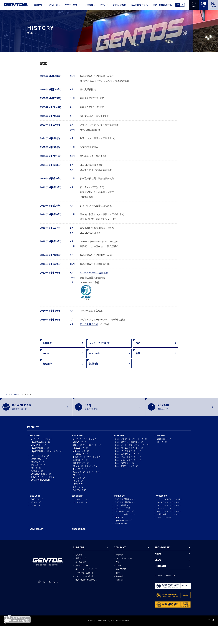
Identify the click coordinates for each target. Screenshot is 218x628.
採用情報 (120, 582)
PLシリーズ (162, 444)
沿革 (118, 575)
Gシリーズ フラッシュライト (85, 441)
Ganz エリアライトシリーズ (127, 456)
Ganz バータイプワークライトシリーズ (132, 447)
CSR (118, 564)
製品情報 (38, 5)
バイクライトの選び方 (84, 579)
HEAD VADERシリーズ (40, 444)
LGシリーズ (78, 483)
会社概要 (120, 557)
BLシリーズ (35, 508)
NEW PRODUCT (36, 531)
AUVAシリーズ (37, 473)
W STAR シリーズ (38, 467)
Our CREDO (121, 571)
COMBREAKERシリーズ (41, 476)
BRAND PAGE (162, 549)
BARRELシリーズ (80, 462)
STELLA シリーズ (81, 453)
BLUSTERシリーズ (81, 465)
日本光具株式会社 (89, 324)
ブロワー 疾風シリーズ (125, 517)
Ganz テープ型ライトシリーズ (128, 453)
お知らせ (53, 5)
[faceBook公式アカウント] (39, 584)
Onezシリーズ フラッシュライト (87, 474)
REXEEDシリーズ (80, 450)
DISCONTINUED (79, 531)
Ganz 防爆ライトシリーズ (126, 468)
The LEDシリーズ (80, 471)
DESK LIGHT (77, 498)
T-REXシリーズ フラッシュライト (87, 459)
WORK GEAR (119, 498)
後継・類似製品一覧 (162, 5)
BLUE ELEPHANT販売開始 (94, 272)
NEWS (158, 556)
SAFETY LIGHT (79, 492)
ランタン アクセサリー (167, 511)
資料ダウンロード (82, 568)
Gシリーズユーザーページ (86, 571)
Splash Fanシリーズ (123, 523)
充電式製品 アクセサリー (168, 517)
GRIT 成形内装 (121, 508)
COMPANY (16, 395)
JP (177, 5)
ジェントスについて (124, 560)
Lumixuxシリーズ (80, 501)
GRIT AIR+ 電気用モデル (125, 505)
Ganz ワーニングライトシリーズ (129, 450)
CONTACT (160, 568)
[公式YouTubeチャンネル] (55, 584)
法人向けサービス (139, 5)
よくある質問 (80, 564)
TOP (5, 395)
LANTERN (160, 438)
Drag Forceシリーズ (39, 461)
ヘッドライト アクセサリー (169, 505)
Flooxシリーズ (79, 480)
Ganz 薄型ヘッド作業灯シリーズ (129, 444)
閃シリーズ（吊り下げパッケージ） (87, 447)
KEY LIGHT (77, 486)
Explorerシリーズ (164, 441)
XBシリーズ (36, 505)
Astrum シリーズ (37, 464)
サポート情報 (71, 5)
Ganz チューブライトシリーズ (128, 459)
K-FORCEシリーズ (80, 456)
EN (182, 5)
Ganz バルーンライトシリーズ (128, 462)
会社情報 (88, 5)
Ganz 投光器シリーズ (124, 465)
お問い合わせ (119, 5)
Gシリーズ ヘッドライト (41, 441)
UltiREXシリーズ (80, 444)
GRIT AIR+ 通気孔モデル (125, 501)
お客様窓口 (79, 557)
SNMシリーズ (78, 477)
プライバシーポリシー (166, 578)
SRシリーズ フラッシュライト (86, 468)
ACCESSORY (161, 498)
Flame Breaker (121, 526)
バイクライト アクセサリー (169, 514)
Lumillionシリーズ (80, 505)
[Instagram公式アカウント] (44, 584)
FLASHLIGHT (77, 438)
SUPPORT (78, 549)
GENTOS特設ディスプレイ (86, 582)
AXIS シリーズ (37, 501)
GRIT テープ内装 (122, 511)
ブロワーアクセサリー (166, 520)
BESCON (119, 520)
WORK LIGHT (120, 438)
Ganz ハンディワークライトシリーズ (131, 441)
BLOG (158, 562)
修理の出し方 (80, 560)
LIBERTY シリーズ (38, 447)
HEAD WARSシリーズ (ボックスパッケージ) (47, 454)
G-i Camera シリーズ (124, 514)
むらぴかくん (78, 489)
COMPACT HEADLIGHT (41, 482)
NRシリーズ (36, 470)
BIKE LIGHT (35, 498)
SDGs (118, 568)
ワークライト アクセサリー (169, 508)
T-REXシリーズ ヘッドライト (43, 479)
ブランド (104, 5)
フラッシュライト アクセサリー (170, 501)
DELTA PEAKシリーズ (40, 458)
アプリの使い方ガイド (84, 575)
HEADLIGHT (35, 438)
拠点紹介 (120, 579)
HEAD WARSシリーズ (40, 450)
